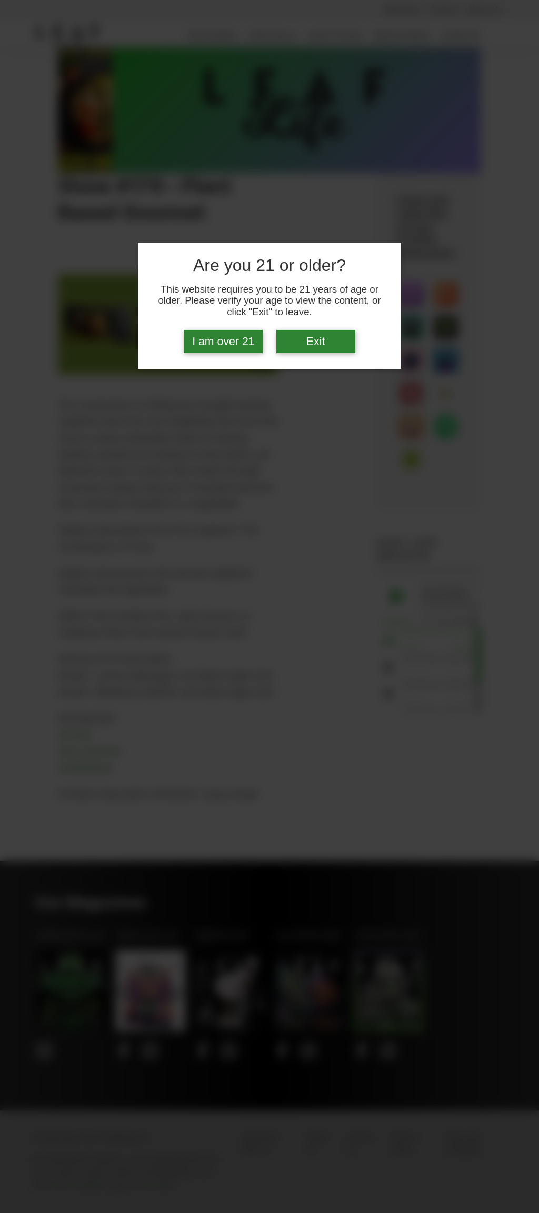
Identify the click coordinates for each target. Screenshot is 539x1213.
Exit (315, 341)
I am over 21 (223, 341)
